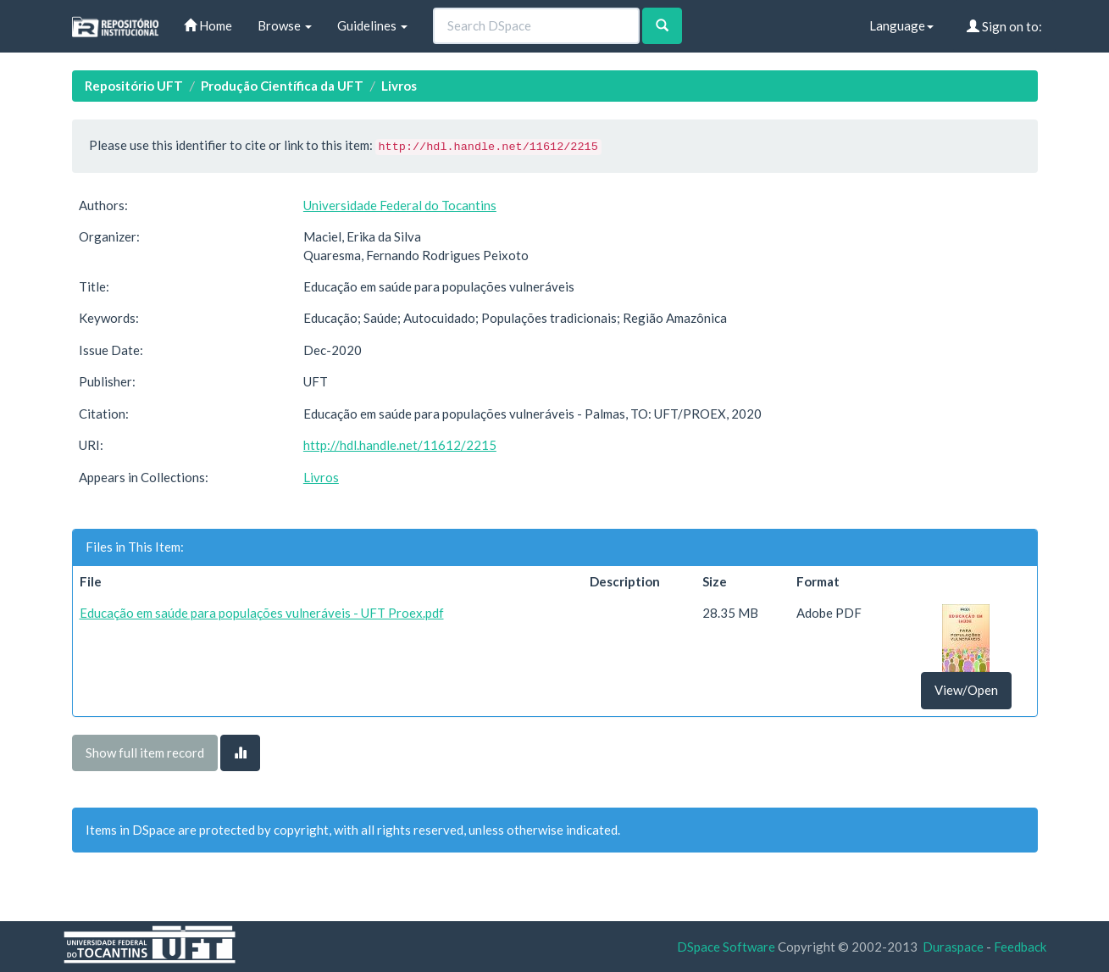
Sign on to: (1004, 26)
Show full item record (145, 752)
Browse (285, 25)
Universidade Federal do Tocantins (399, 205)
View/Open (966, 689)
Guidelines (372, 25)
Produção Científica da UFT (282, 85)
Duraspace (953, 946)
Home (208, 25)
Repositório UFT (134, 85)
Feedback (1020, 946)
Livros (399, 85)
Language (901, 25)
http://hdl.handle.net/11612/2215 (399, 445)
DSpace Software (726, 946)
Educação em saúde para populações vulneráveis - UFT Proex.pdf (262, 612)
